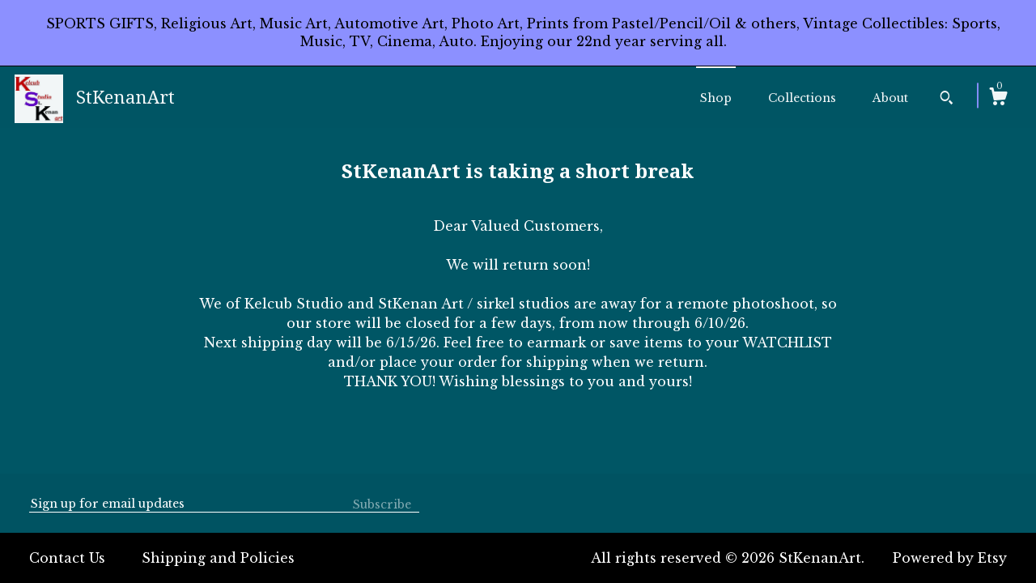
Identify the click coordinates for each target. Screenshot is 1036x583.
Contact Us (67, 558)
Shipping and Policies (218, 558)
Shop (716, 98)
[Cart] (998, 99)
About (890, 98)
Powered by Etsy (950, 558)
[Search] (946, 100)
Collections (802, 98)
